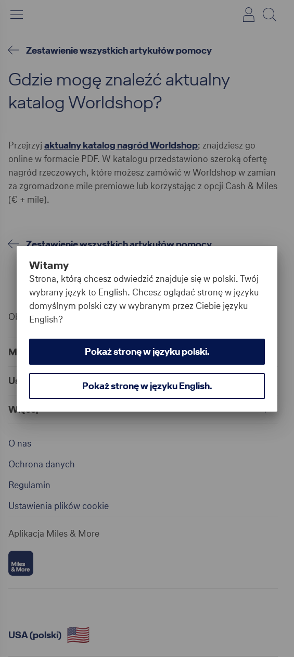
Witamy (49, 265)
